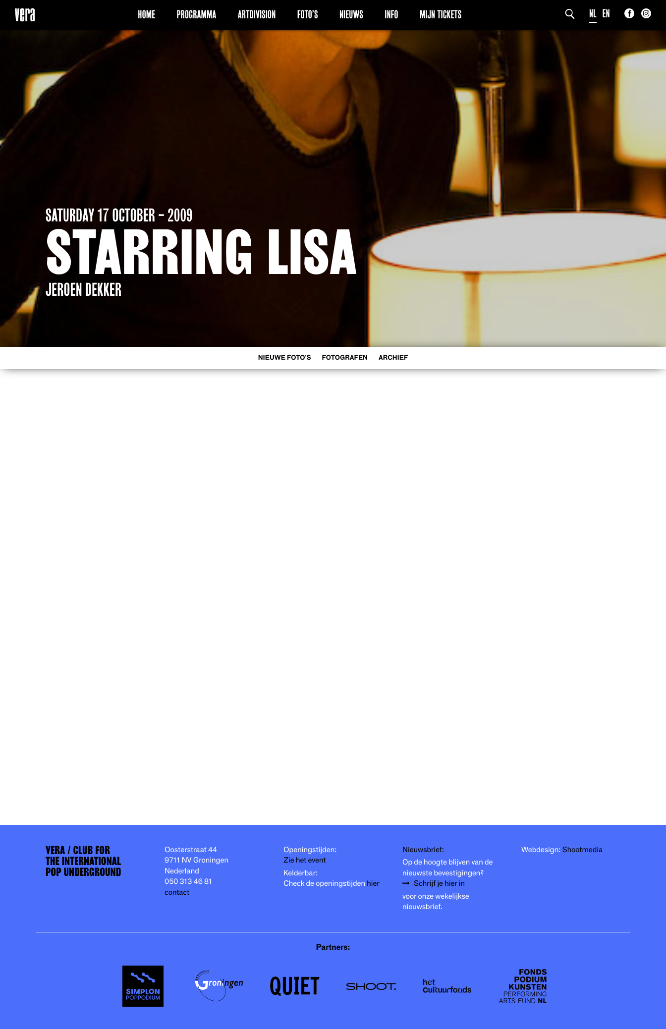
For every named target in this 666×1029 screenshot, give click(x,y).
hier (373, 883)
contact (177, 892)
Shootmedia (582, 850)
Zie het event (304, 860)
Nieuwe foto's (284, 358)
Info (391, 14)
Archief (393, 358)
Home (146, 14)
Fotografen (345, 358)
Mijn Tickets (440, 14)
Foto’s (307, 14)
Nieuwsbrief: (423, 850)
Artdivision (257, 14)
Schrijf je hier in (439, 883)
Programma (197, 14)
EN (606, 13)
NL (593, 13)
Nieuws (351, 14)
